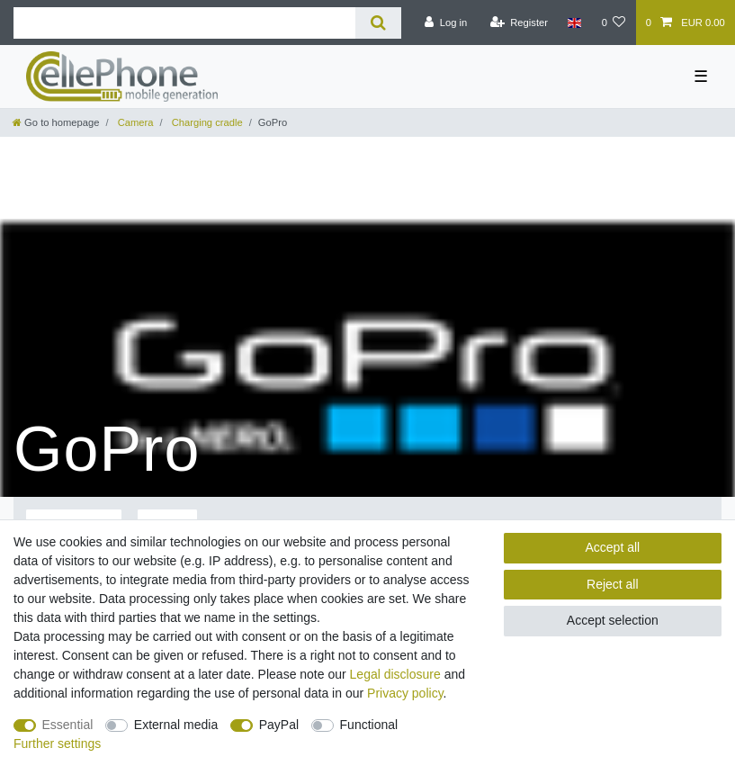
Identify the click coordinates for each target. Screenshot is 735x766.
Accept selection (613, 620)
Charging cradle (206, 122)
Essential (68, 724)
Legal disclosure (395, 674)
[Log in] (446, 22)
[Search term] (184, 23)
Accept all (612, 547)
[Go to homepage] (56, 122)
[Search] (378, 23)
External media (176, 724)
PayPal (279, 724)
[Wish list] (613, 22)
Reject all (613, 584)
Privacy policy (405, 693)
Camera (134, 122)
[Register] (519, 22)
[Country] (574, 22)
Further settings (57, 743)
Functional (369, 724)
